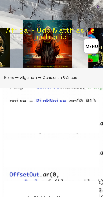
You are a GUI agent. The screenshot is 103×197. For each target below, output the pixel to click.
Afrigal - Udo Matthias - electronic (51, 33)
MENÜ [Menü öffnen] (91, 46)
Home (9, 77)
